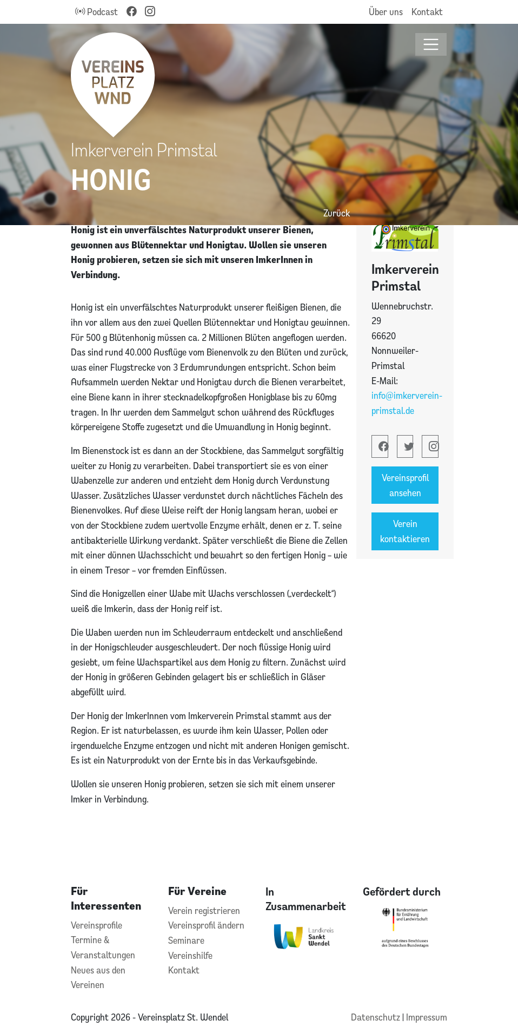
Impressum (426, 1017)
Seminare (186, 940)
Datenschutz (376, 1017)
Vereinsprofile (96, 925)
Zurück (336, 213)
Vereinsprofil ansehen (405, 485)
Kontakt (427, 11)
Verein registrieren (204, 910)
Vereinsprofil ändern (206, 925)
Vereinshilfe (190, 955)
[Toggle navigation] (431, 44)
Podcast (96, 11)
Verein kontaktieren (405, 531)
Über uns (386, 11)
